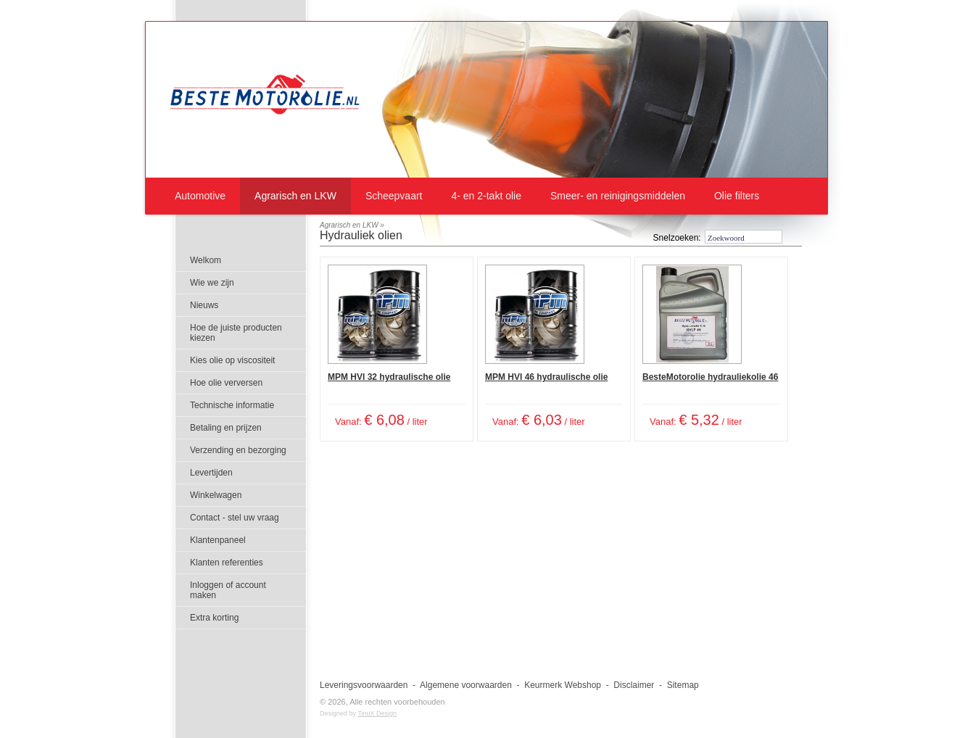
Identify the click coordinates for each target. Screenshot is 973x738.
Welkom (205, 260)
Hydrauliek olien (361, 235)
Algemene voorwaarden (466, 685)
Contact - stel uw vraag (234, 518)
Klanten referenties (226, 562)
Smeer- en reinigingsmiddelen (617, 196)
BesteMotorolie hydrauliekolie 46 (710, 377)
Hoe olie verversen (226, 383)
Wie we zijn (212, 283)
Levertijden (211, 473)
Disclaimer (633, 685)
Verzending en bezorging (238, 450)
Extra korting (214, 618)
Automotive (200, 196)
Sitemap (683, 685)
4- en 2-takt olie (486, 196)
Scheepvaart (394, 196)
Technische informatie (232, 405)
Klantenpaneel (218, 540)
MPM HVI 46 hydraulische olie (546, 377)
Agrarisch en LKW (295, 196)
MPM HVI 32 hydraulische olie (389, 377)
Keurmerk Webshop (562, 685)
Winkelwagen (215, 495)
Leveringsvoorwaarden (363, 685)
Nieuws (204, 305)
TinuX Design (377, 713)
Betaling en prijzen (226, 428)
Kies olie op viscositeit (232, 360)
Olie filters (736, 196)
